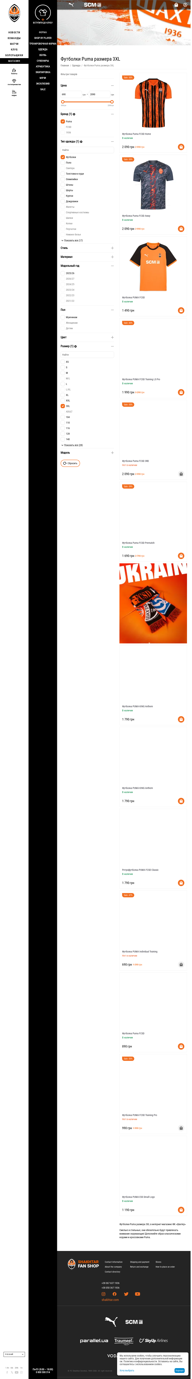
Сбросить (70, 463)
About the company (113, 1267)
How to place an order (165, 1267)
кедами (123, 1237)
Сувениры (43, 60)
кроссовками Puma (140, 1237)
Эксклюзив (43, 83)
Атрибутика (43, 66)
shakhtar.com (110, 1300)
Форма (43, 32)
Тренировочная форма (42, 43)
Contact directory (112, 1272)
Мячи (43, 78)
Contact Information (113, 1262)
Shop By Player (42, 38)
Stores (158, 1262)
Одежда (42, 49)
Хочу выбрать (127, 1370)
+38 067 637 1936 (110, 1283)
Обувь (42, 55)
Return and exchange (139, 1267)
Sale (42, 89)
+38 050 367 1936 (110, 1287)
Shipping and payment (139, 1262)
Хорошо (179, 1370)
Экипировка (42, 72)
